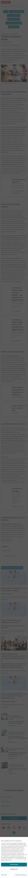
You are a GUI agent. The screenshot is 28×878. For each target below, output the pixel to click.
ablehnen (11, 857)
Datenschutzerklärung (21, 875)
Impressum (4, 875)
